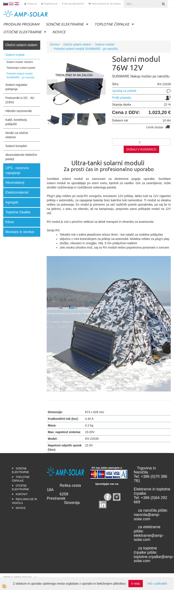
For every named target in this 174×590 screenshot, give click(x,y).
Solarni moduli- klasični (19, 62)
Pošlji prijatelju (121, 97)
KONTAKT (22, 494)
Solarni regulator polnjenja (16, 87)
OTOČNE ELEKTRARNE (22, 32)
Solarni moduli (15, 54)
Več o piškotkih (157, 583)
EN (11, 3)
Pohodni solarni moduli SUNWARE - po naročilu (20, 75)
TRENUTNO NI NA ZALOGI (73, 75)
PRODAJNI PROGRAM (21, 24)
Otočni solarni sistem (77, 44)
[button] (100, 87)
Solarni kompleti (16, 146)
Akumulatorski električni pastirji (21, 157)
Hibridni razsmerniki (18, 111)
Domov (54, 44)
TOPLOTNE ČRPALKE (111, 24)
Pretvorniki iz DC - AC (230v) (19, 100)
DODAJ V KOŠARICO (141, 149)
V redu (135, 583)
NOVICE (59, 32)
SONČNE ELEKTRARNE (65, 24)
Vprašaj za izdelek (124, 91)
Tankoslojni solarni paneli (20, 67)
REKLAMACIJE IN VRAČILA (24, 501)
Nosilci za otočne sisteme (16, 135)
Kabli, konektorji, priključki (16, 122)
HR (16, 3)
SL (5, 3)
